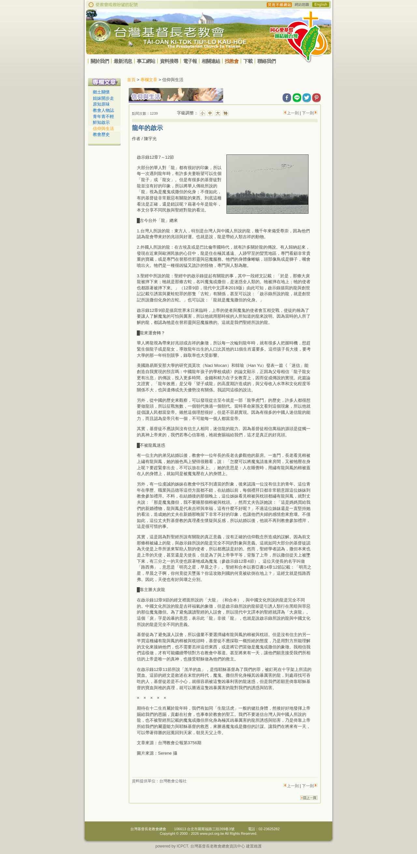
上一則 (293, 113)
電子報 (190, 61)
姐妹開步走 (103, 98)
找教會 (231, 61)
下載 (247, 61)
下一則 (308, 113)
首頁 (131, 79)
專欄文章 (148, 79)
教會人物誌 (103, 110)
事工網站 (146, 61)
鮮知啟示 (101, 122)
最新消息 (123, 61)
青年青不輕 (103, 116)
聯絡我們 (266, 61)
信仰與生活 (103, 128)
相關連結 (211, 61)
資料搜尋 (169, 61)
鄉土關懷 (101, 92)
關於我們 (100, 61)
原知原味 (101, 104)
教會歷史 (101, 134)
